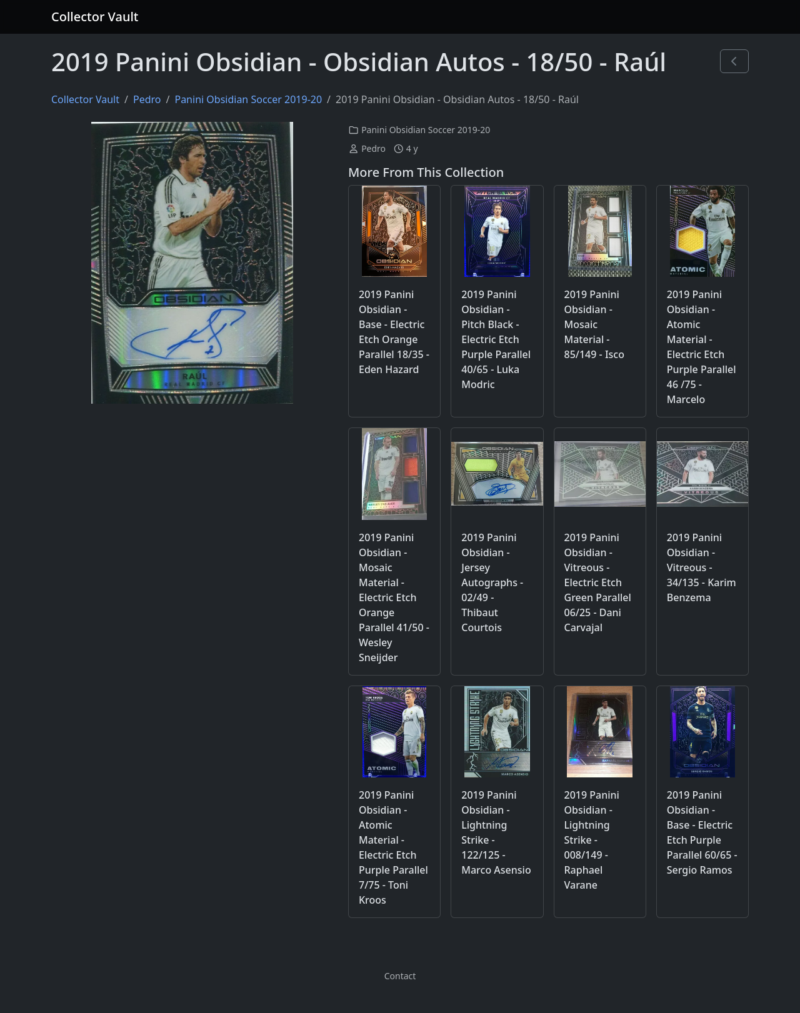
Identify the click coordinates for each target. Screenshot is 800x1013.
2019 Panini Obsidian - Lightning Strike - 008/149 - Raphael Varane (591, 840)
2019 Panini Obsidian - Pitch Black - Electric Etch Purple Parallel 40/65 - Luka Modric (496, 339)
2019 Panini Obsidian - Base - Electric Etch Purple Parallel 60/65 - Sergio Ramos (702, 832)
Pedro (147, 99)
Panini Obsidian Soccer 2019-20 (248, 99)
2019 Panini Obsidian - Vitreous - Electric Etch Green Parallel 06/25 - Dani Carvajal (597, 582)
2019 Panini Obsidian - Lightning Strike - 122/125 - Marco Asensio (496, 832)
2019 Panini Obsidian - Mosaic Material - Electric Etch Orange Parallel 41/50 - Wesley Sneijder (394, 597)
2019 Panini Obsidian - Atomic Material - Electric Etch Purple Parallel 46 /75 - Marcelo (701, 346)
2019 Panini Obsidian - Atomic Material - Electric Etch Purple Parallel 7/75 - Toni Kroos (393, 847)
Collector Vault (95, 16)
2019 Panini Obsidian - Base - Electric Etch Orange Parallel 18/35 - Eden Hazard (394, 331)
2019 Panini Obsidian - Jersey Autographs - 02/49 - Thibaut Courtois (492, 582)
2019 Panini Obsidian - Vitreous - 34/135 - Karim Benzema (701, 567)
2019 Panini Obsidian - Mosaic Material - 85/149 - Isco (594, 324)
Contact (400, 976)
